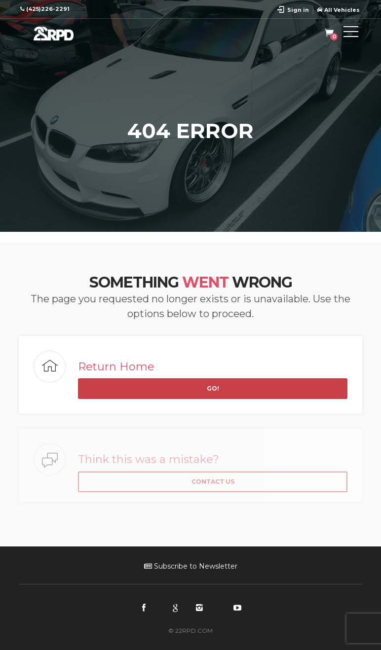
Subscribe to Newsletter (190, 566)
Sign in (298, 9)
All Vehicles (338, 9)
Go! (213, 388)
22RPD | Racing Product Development (63, 33)
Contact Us (212, 481)
